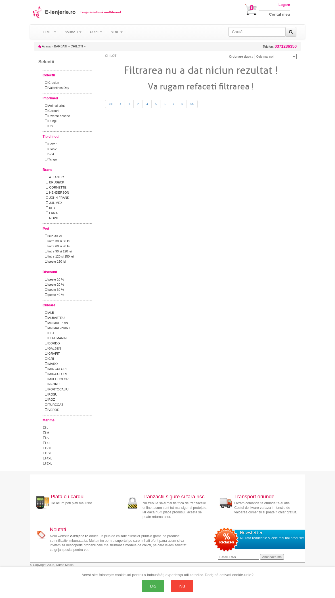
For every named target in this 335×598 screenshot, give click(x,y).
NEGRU (51, 384)
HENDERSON (56, 192)
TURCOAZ (53, 404)
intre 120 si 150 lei (58, 256)
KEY (49, 208)
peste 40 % (53, 294)
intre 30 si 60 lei (56, 241)
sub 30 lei (52, 236)
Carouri (50, 110)
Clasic (50, 149)
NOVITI (51, 218)
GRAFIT (51, 353)
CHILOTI (77, 46)
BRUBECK (53, 182)
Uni (48, 126)
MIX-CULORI (55, 374)
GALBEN (52, 348)
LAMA (50, 213)
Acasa (44, 46)
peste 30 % (53, 289)
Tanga (50, 159)
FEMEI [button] (49, 32)
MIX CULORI (54, 369)
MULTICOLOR (55, 379)
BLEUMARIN (54, 338)
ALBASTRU (54, 317)
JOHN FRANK (56, 197)
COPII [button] (96, 32)
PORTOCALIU (55, 389)
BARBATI (60, 46)
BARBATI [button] (73, 32)
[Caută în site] (256, 32)
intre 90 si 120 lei (57, 251)
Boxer (49, 144)
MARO (50, 363)
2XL (47, 448)
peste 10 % (53, 279)
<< (110, 104)
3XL (47, 453)
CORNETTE (54, 187)
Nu (182, 586)
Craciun (51, 82)
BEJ (48, 333)
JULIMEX (52, 202)
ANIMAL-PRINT (56, 328)
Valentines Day (56, 87)
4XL (47, 458)
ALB (48, 312)
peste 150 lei (54, 261)
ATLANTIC (53, 177)
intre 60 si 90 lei (56, 246)
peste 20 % (53, 284)
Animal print (54, 105)
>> (192, 104)
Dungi (49, 121)
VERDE (51, 409)
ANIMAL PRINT (56, 323)
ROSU (50, 394)
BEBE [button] (117, 32)
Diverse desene (56, 116)
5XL (47, 463)
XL (47, 443)
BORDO (51, 343)
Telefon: (280, 46)
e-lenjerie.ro (79, 536)
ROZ (49, 399)
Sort (48, 154)
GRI (48, 358)
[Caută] (290, 32)
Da (153, 586)
